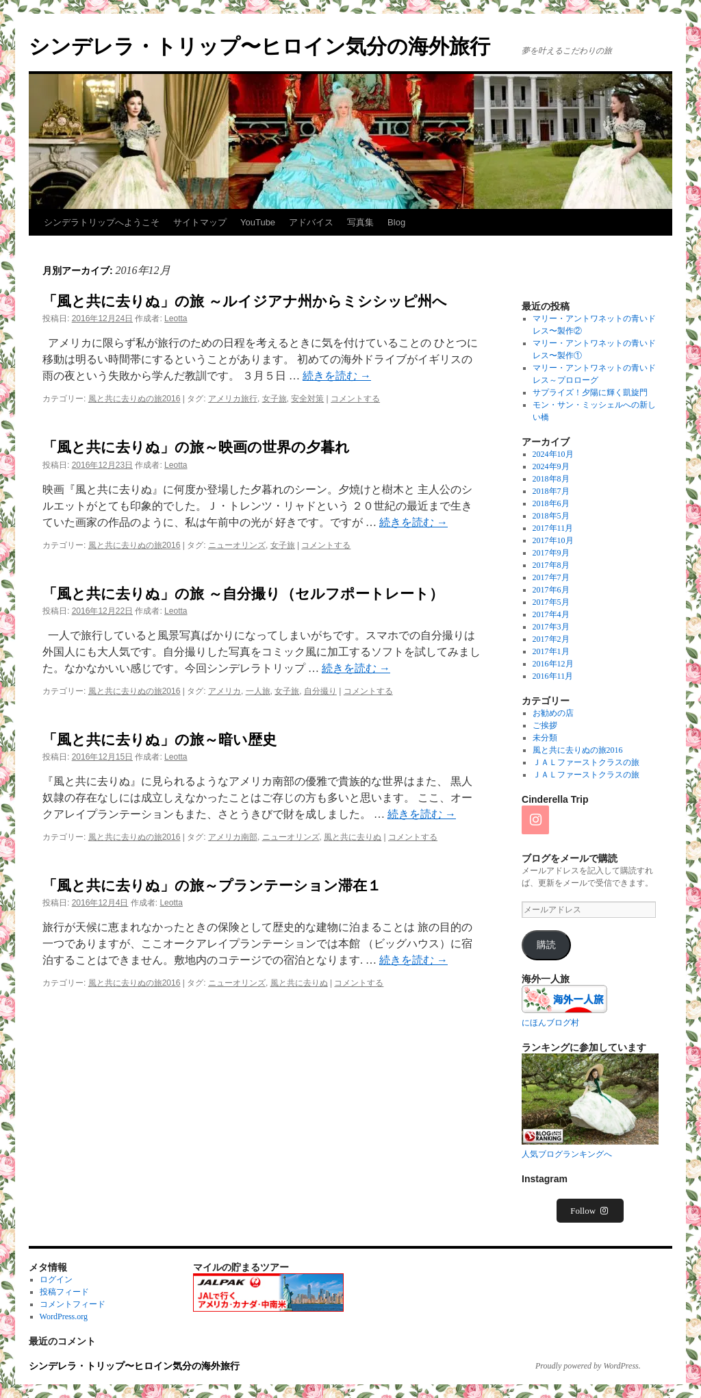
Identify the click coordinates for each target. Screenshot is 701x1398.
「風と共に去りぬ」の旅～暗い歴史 (159, 739)
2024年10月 (553, 454)
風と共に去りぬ (352, 837)
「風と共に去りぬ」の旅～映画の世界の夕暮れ (196, 447)
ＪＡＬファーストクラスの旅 (586, 762)
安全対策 (307, 398)
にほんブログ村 (550, 1022)
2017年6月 (551, 590)
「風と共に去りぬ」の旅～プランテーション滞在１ (211, 885)
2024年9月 (551, 466)
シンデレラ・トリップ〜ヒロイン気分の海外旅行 (259, 46)
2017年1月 (551, 651)
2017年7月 (551, 577)
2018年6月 (551, 503)
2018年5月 (551, 516)
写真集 (360, 222)
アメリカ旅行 (232, 398)
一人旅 (258, 691)
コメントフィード (72, 1304)
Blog (396, 222)
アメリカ (224, 691)
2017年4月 (551, 614)
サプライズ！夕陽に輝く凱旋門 (590, 392)
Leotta (175, 318)
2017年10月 (553, 540)
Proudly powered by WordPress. (588, 1366)
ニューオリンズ (237, 545)
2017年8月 (551, 565)
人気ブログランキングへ (567, 1154)
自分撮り (320, 691)
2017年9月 (551, 553)
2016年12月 (553, 664)
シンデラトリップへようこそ (102, 222)
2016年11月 (553, 676)
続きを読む (337, 376)
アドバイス (311, 222)
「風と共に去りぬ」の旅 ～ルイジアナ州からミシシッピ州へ (244, 301)
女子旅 (274, 398)
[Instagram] (535, 820)
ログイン (56, 1279)
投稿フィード (64, 1292)
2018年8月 (551, 479)
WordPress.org (64, 1316)
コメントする (355, 398)
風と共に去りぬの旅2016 (134, 398)
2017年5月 (551, 602)
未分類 (545, 737)
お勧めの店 (553, 713)
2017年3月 (551, 627)
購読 (546, 945)
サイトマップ (200, 222)
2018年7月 (551, 491)
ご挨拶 (545, 725)
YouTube (257, 222)
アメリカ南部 (232, 837)
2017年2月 (551, 639)
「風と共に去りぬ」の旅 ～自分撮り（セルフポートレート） (243, 593)
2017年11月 (553, 528)
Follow (590, 1211)
